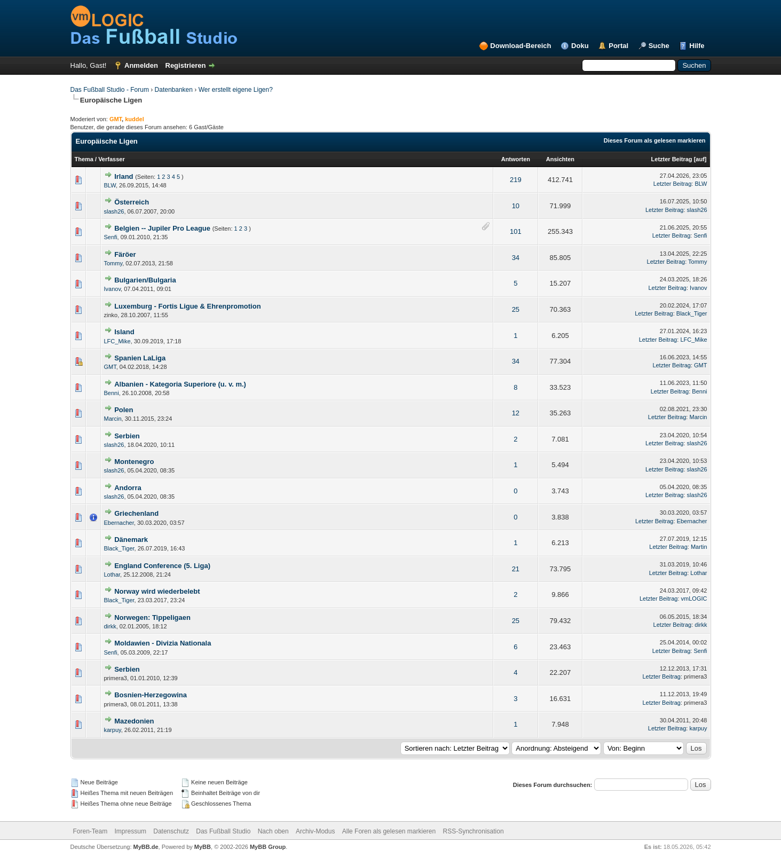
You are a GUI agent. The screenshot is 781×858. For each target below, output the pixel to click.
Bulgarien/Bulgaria (145, 280)
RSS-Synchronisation (473, 831)
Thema (84, 159)
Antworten (515, 159)
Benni (111, 393)
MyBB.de (146, 847)
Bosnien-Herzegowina (150, 695)
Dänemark (131, 540)
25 (515, 309)
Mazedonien (134, 721)
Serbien (127, 436)
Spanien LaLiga (139, 358)
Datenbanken (174, 89)
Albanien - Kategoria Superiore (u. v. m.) (180, 384)
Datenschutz (171, 831)
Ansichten (560, 159)
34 (515, 258)
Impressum (130, 831)
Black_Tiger (691, 313)
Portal (618, 46)
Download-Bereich (520, 46)
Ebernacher (119, 522)
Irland (123, 176)
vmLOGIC (694, 598)
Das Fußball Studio (223, 831)
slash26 (114, 211)
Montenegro (134, 462)
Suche (659, 46)
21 (515, 569)
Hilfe (696, 46)
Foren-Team (90, 831)
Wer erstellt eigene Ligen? (236, 89)
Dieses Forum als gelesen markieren (655, 140)
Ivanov (112, 289)
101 (516, 231)
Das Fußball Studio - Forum (109, 89)
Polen (123, 410)
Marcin (113, 418)
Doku (580, 46)
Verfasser (111, 159)
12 (515, 413)
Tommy (113, 263)
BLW (110, 185)
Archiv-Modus (315, 831)
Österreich (131, 202)
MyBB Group (268, 847)
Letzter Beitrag (671, 159)
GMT (110, 367)
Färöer (125, 254)
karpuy (112, 730)
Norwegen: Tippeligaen (152, 617)
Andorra (127, 488)
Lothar (112, 574)
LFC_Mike (117, 341)
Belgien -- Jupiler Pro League (162, 228)
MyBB (202, 847)
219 (516, 180)
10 (515, 206)
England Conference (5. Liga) (162, 566)
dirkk (110, 626)
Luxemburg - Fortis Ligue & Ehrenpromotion (187, 306)
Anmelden (141, 65)
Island (124, 332)
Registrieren (185, 65)
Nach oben (273, 831)
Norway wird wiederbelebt (157, 591)
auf (700, 159)
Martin (699, 547)
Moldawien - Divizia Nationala (162, 643)
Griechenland (136, 513)
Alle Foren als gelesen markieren (389, 831)
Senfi (110, 237)
